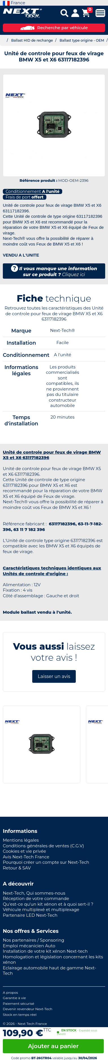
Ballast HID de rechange (32, 40)
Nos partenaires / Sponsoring (33, 940)
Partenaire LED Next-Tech (30, 915)
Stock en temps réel (19, 1014)
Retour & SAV (17, 868)
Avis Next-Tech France (26, 856)
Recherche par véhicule (54, 27)
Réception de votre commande (36, 898)
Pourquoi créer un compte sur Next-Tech (46, 862)
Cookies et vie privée (24, 851)
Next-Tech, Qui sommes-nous (34, 893)
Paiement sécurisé (18, 1003)
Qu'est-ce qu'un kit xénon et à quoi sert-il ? (48, 904)
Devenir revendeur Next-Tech (27, 1009)
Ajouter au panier (53, 1046)
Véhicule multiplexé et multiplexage (41, 909)
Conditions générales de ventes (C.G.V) (43, 845)
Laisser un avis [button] (54, 676)
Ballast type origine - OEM (82, 40)
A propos (10, 992)
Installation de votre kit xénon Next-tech (45, 951)
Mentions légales (21, 840)
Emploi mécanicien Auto (29, 945)
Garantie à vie (14, 998)
